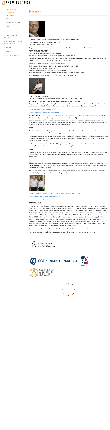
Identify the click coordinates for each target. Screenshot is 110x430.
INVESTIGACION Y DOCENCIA (10, 36)
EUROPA (7, 31)
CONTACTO (8, 51)
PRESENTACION (10, 9)
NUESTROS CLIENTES (11, 56)
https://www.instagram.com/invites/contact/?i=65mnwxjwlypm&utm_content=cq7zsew (55, 193)
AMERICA (8, 18)
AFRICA (7, 27)
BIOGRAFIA (10, 15)
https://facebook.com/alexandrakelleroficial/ (42, 109)
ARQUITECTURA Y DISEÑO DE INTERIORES (13, 42)
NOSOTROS (10, 13)
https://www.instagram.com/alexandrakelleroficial (44, 112)
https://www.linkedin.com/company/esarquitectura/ (44, 196)
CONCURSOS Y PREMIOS (12, 22)
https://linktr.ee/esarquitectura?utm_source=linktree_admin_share (49, 200)
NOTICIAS (7, 47)
